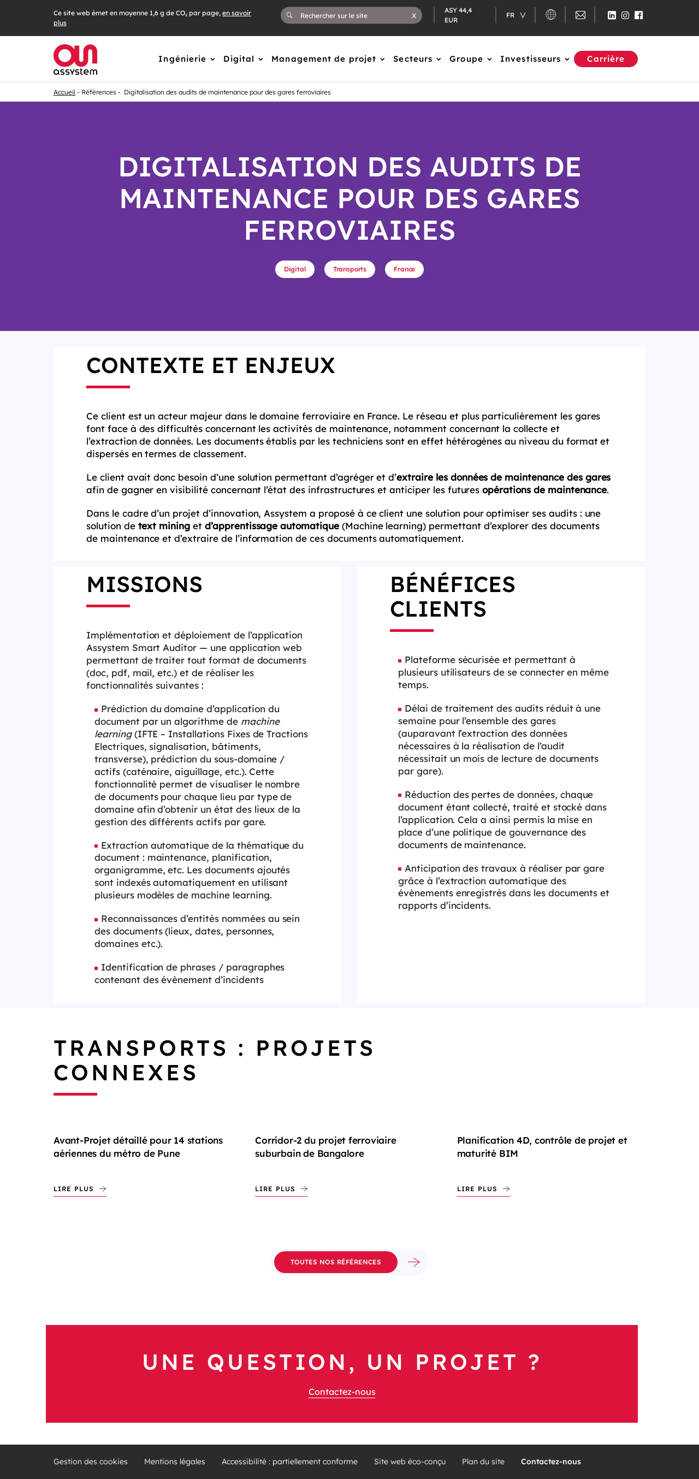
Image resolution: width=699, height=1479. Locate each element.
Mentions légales (174, 1461)
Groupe (466, 59)
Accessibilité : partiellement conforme (290, 1461)
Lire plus (74, 1189)
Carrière (606, 59)
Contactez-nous (342, 1391)
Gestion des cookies (91, 1461)
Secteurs (413, 59)
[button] (414, 15)
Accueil (64, 92)
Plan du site (483, 1461)
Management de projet (323, 59)
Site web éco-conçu (410, 1461)
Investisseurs (530, 59)
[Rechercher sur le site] (356, 15)
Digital (238, 59)
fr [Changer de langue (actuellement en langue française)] (511, 15)
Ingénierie (182, 59)
